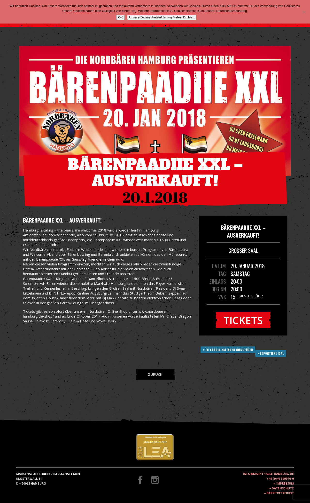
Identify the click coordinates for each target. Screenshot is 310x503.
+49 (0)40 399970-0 (280, 479)
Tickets (243, 320)
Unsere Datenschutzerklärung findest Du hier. (161, 17)
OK (120, 17)
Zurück (155, 374)
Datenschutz (283, 488)
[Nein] (304, 11)
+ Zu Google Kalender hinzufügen (228, 350)
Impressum (285, 483)
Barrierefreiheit (280, 493)
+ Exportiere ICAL (270, 353)
